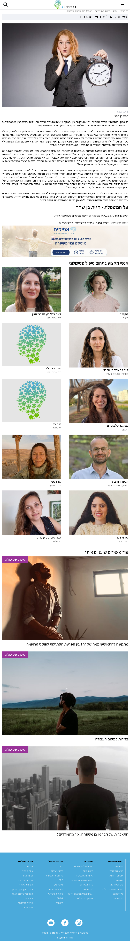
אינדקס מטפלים (85, 901)
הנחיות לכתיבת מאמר (22, 896)
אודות (30, 869)
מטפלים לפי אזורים (83, 869)
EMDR (60, 901)
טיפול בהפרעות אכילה (82, 882)
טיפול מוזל (88, 873)
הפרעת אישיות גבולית (112, 891)
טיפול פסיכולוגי (84, 225)
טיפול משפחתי (55, 891)
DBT (61, 882)
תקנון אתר (28, 878)
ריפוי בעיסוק (57, 873)
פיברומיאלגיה (116, 887)
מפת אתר (28, 910)
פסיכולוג (119, 869)
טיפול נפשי (103, 225)
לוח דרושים (87, 891)
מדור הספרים (86, 887)
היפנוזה (59, 905)
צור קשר (28, 901)
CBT (61, 869)
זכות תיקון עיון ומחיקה (22, 891)
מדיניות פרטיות (25, 882)
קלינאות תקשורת (54, 878)
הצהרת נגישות (26, 887)
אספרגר (119, 882)
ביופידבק (58, 887)
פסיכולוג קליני (116, 873)
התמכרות (118, 901)
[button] (7, 6)
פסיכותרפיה (66, 225)
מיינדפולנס (118, 896)
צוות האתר (27, 873)
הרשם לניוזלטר (25, 905)
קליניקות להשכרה (84, 878)
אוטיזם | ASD (116, 878)
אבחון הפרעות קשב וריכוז (80, 896)
